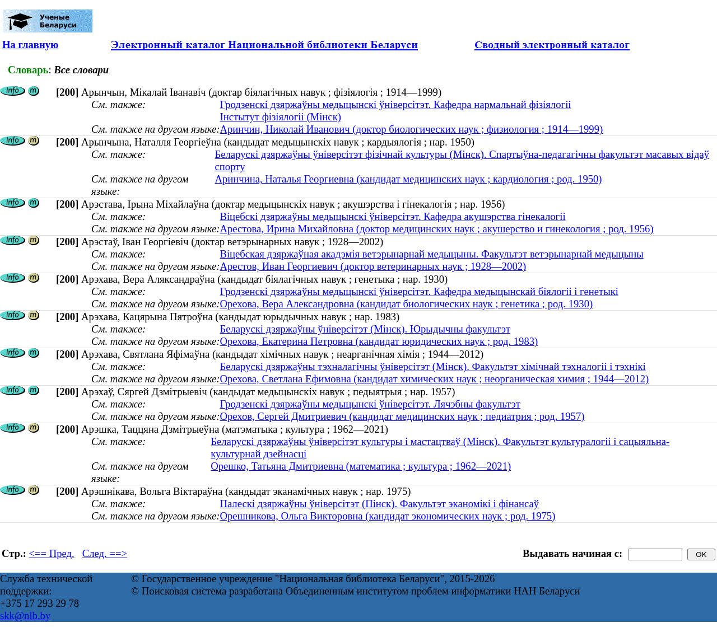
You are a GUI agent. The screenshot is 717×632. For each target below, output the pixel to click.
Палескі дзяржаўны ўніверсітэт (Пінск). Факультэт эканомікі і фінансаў (379, 503)
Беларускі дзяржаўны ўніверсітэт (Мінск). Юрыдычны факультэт (365, 329)
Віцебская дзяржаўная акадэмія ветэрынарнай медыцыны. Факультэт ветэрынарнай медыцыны (431, 254)
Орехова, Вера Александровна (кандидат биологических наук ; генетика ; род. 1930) (406, 304)
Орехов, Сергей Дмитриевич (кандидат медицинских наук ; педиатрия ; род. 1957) (402, 416)
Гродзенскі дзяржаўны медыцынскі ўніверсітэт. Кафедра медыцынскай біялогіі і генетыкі (419, 291)
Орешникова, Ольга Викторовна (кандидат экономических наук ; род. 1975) (387, 516)
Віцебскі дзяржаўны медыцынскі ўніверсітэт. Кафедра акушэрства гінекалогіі (392, 216)
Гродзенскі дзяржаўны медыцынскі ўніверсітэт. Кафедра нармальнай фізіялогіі (395, 104)
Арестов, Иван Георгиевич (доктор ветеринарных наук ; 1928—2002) (373, 266)
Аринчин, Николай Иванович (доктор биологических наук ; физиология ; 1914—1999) (411, 129)
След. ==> (104, 553)
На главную (30, 44)
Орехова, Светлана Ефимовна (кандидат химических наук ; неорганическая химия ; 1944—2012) (434, 379)
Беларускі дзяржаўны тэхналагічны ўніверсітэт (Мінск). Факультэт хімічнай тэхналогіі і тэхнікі (432, 366)
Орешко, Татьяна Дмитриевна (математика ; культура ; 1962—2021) (361, 466)
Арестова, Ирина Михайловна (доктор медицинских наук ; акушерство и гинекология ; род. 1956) (436, 229)
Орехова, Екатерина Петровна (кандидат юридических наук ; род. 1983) (379, 341)
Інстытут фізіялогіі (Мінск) (280, 117)
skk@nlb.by (25, 615)
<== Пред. (52, 553)
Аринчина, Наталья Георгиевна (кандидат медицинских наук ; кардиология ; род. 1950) (408, 179)
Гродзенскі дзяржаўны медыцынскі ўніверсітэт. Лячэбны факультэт (370, 404)
